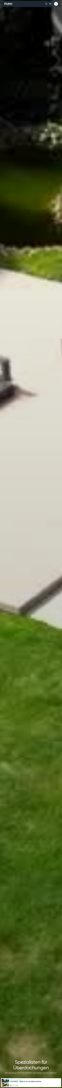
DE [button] (50, 4)
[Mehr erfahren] (59, 1085)
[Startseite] (8, 3)
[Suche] (46, 4)
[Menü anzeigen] (56, 4)
